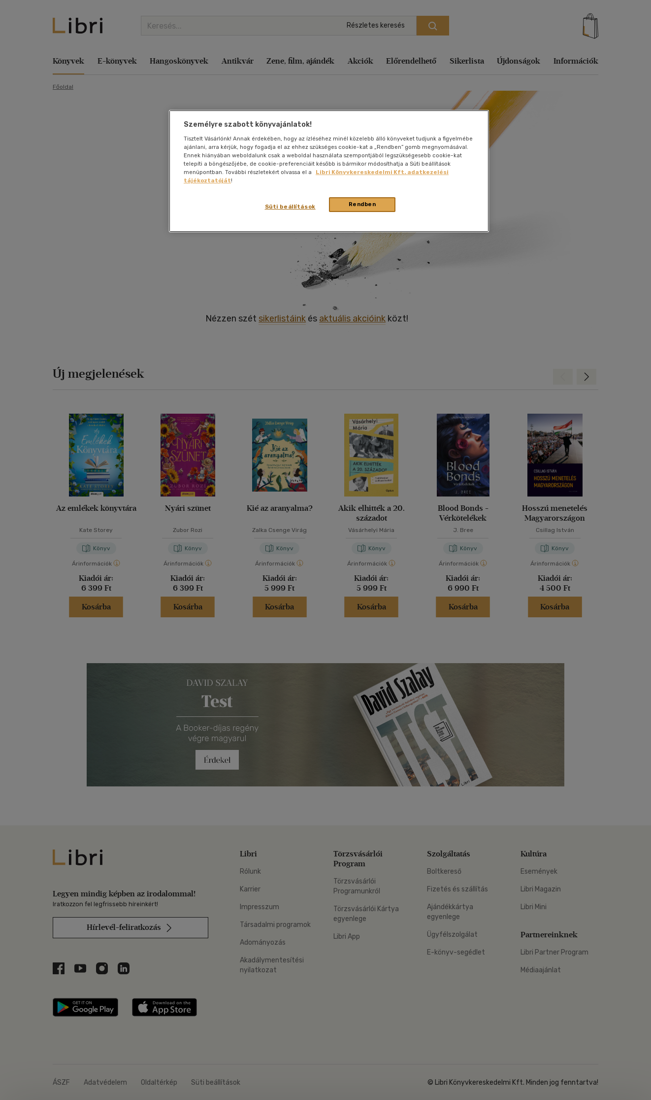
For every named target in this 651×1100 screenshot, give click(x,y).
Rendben (362, 204)
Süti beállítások (290, 206)
